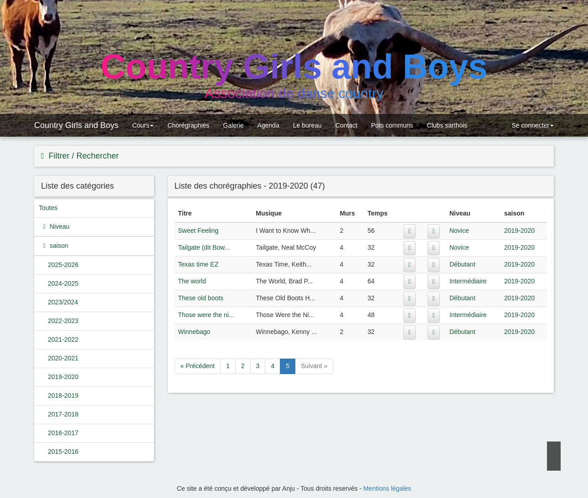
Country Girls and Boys (76, 125)
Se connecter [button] (532, 125)
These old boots (201, 298)
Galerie (233, 125)
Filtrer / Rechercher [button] (82, 155)
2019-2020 (63, 376)
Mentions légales (387, 488)
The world (192, 281)
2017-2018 (63, 414)
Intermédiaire (468, 281)
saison (58, 245)
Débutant (462, 264)
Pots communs (392, 125)
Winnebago (194, 331)
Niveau (58, 226)
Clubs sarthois (447, 125)
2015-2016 (63, 451)
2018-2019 (63, 395)
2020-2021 (63, 358)
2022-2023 (63, 320)
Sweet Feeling (198, 230)
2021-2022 (63, 339)
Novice (459, 230)
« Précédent (198, 366)
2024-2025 (63, 283)
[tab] (294, 156)
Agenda (268, 125)
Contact (346, 125)
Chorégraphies (188, 125)
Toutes (48, 207)
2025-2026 (63, 264)
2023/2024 (63, 302)
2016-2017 (63, 432)
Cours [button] (143, 125)
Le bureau (307, 125)
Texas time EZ (198, 264)
